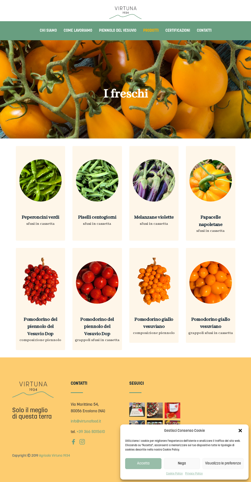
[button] (241, 431)
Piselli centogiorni (97, 217)
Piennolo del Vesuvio (117, 31)
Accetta (143, 463)
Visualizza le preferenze (223, 463)
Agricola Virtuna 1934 (54, 456)
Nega (182, 463)
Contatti (204, 31)
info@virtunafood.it (86, 421)
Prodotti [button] (151, 31)
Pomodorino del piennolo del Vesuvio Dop (40, 326)
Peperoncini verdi (40, 217)
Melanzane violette (154, 217)
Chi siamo (48, 31)
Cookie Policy (174, 473)
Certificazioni (177, 31)
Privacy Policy (194, 473)
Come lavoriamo (78, 31)
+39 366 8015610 (91, 432)
